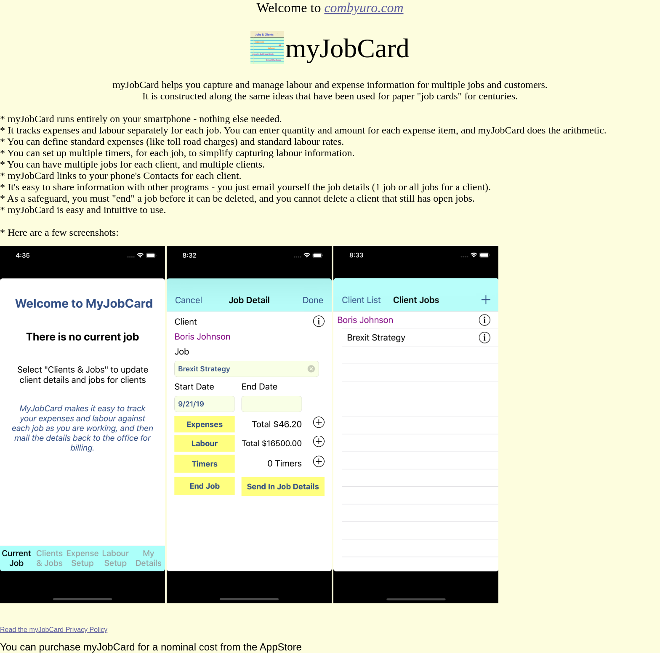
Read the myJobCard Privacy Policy (53, 629)
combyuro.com (363, 7)
